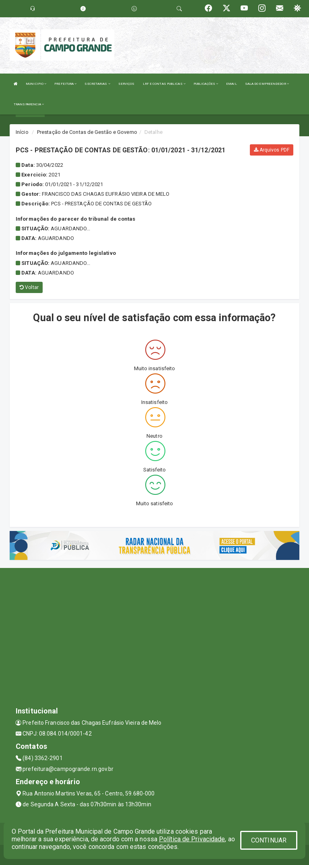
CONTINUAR (268, 840)
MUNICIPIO (36, 84)
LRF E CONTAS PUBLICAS (164, 84)
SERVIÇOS (126, 84)
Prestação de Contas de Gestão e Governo (87, 132)
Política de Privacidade (192, 839)
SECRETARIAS (97, 84)
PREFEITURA (65, 84)
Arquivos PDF (271, 150)
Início (22, 132)
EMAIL (231, 84)
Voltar (29, 287)
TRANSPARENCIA (29, 104)
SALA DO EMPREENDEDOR (267, 84)
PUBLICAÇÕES (206, 84)
